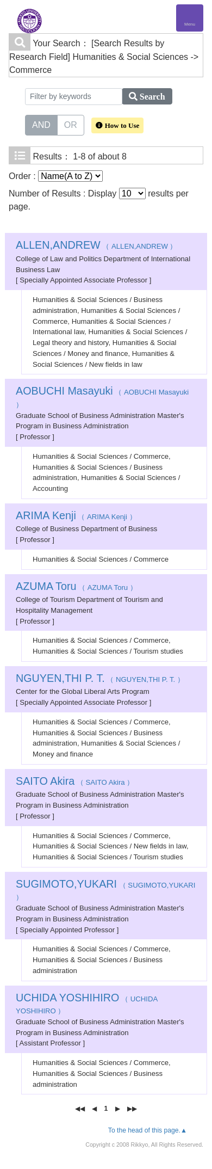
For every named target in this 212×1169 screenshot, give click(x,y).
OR (70, 124)
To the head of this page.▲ (147, 1130)
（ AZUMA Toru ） (76, 587)
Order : (56, 176)
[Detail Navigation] (189, 18)
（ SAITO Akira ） (75, 782)
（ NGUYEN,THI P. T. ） (100, 679)
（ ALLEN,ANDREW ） (96, 246)
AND (41, 124)
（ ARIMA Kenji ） (76, 517)
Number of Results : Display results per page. (99, 199)
